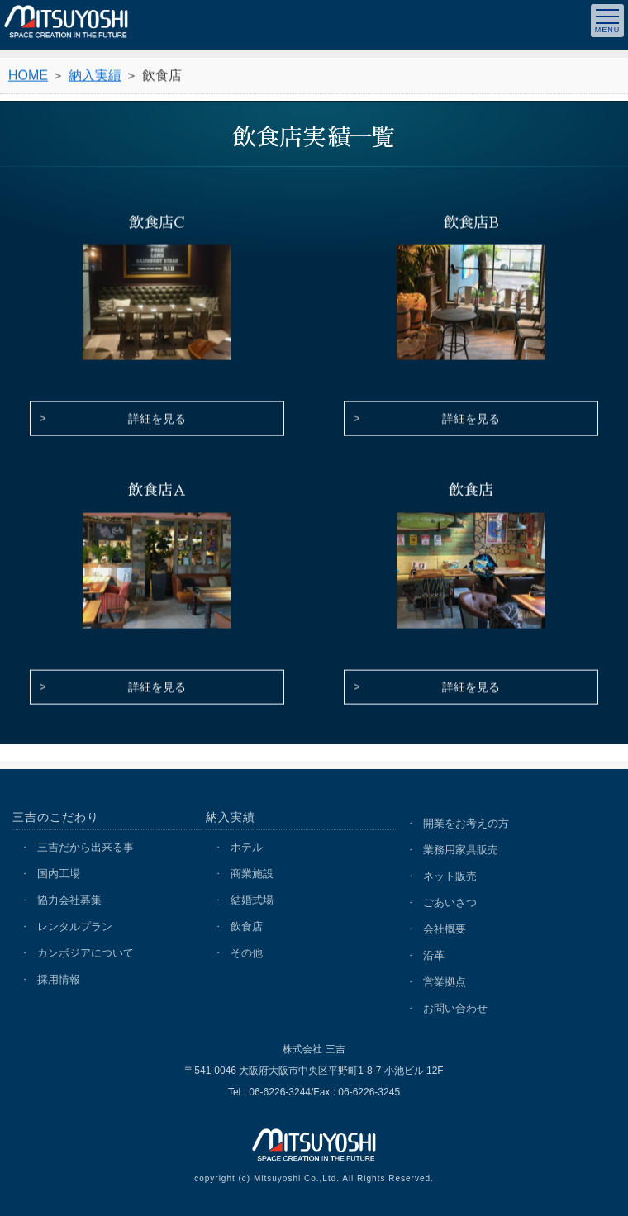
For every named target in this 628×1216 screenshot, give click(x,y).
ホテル (247, 847)
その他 (247, 953)
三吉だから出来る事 (85, 847)
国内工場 (58, 873)
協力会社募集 (69, 900)
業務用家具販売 (460, 849)
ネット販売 (450, 876)
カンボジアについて (85, 953)
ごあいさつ (450, 902)
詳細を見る (157, 420)
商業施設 (252, 873)
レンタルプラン (74, 926)
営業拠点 (444, 982)
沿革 (434, 955)
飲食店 (247, 926)
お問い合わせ (455, 1008)
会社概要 (444, 929)
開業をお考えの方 (466, 823)
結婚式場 (252, 900)
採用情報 (58, 979)
